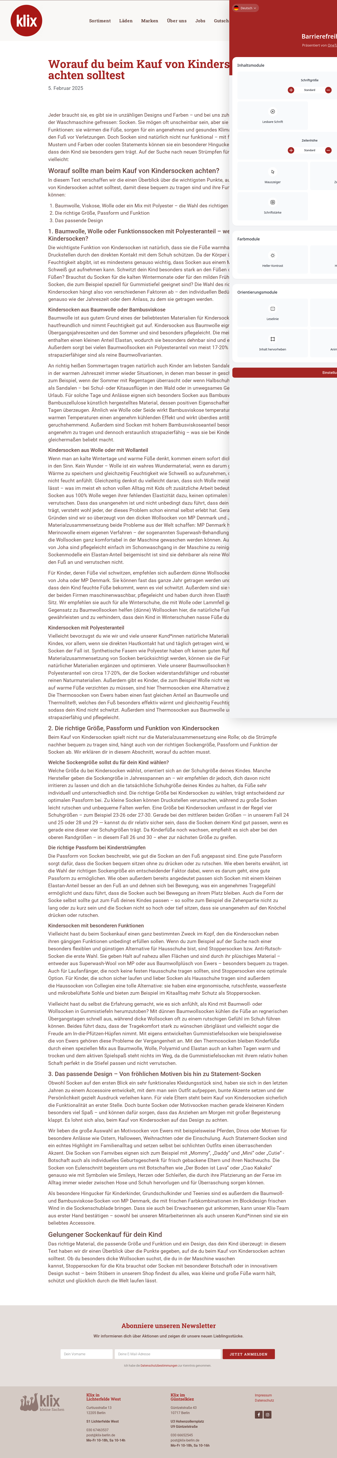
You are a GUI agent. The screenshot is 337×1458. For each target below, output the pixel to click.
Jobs (200, 20)
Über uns (177, 20)
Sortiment (100, 20)
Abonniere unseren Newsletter (168, 1325)
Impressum (263, 1395)
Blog (249, 20)
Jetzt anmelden (249, 1354)
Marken (149, 20)
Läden (126, 20)
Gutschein (225, 20)
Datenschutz (264, 1400)
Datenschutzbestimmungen (159, 1365)
